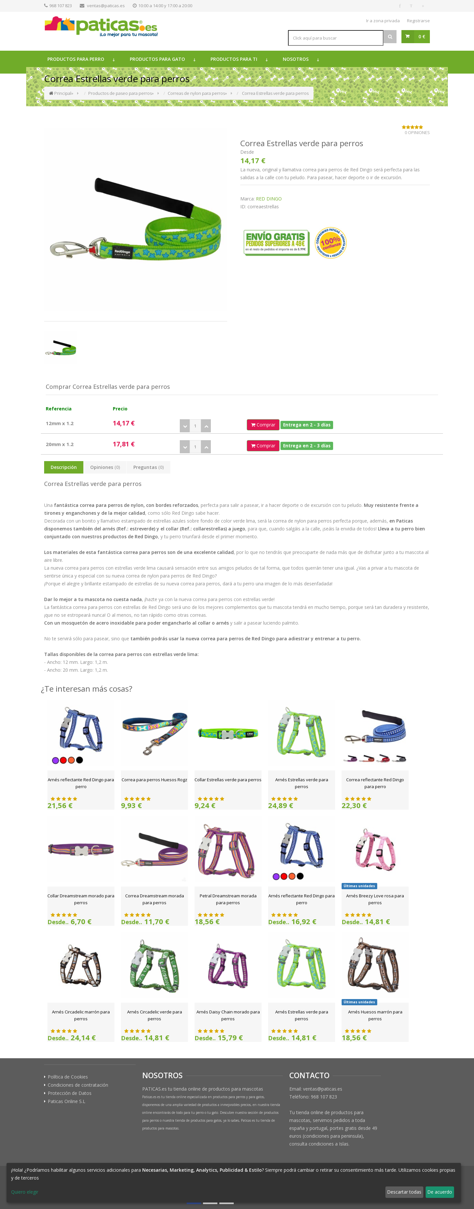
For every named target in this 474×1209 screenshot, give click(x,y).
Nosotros (296, 59)
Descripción (64, 467)
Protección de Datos (70, 1093)
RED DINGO (269, 199)
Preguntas (148, 467)
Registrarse (418, 21)
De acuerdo (439, 1192)
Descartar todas (404, 1192)
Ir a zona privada (383, 21)
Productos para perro (75, 59)
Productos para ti (234, 59)
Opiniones (105, 467)
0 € (421, 36)
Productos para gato (157, 59)
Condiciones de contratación (78, 1085)
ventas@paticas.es (106, 6)
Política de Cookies (68, 1077)
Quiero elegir (24, 1192)
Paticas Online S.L (66, 1101)
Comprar (263, 425)
